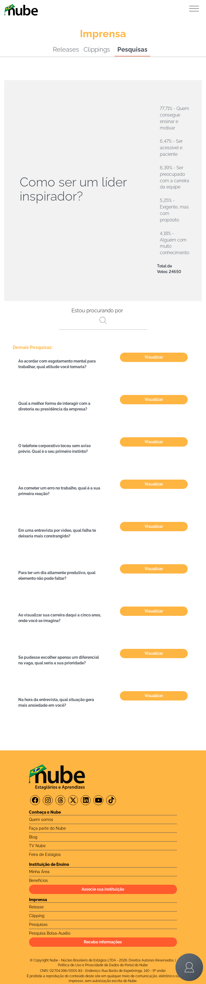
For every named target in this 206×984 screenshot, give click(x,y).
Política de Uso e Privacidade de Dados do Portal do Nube (103, 965)
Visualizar (154, 357)
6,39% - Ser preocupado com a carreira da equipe (174, 177)
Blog (33, 837)
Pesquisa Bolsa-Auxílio (49, 933)
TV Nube (37, 846)
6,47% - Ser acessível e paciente (171, 148)
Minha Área (39, 871)
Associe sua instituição (103, 889)
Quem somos (41, 819)
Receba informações (103, 942)
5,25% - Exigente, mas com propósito (174, 210)
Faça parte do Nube (47, 828)
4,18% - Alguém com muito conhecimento (174, 243)
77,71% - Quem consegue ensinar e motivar (174, 118)
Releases (66, 49)
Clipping (36, 915)
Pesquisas (132, 49)
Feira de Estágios (45, 854)
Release (36, 907)
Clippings (97, 49)
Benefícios (38, 880)
